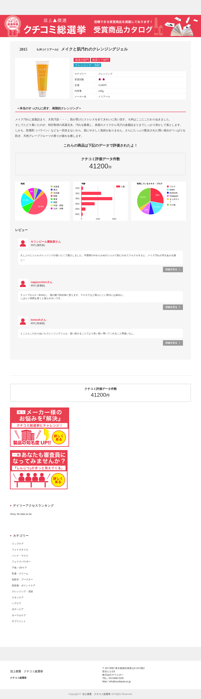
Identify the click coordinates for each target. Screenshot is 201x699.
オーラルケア (19, 615)
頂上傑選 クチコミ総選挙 (26, 671)
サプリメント (19, 621)
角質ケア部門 (100, 59)
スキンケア (18, 597)
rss (198, 5)
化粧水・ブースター (22, 579)
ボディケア (18, 609)
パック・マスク (20, 555)
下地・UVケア (19, 567)
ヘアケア (16, 603)
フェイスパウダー (21, 561)
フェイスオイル (20, 549)
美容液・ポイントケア (23, 585)
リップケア (18, 543)
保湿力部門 (82, 59)
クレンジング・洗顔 (87, 65)
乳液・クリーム (20, 573)
